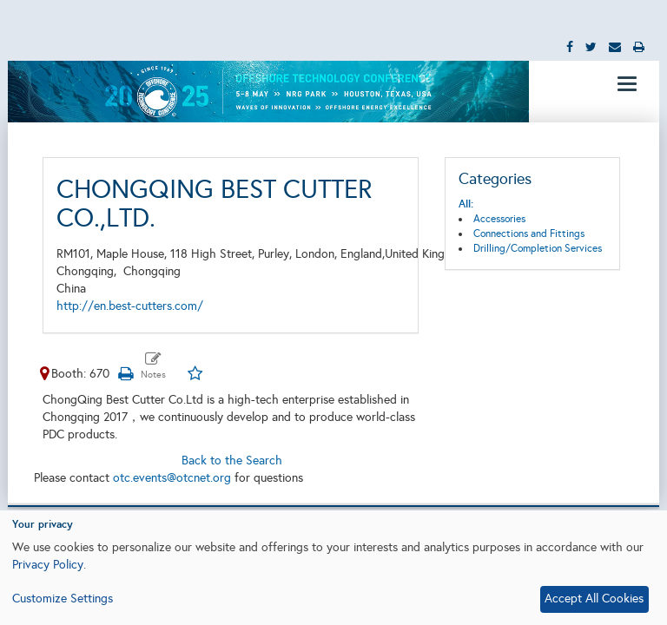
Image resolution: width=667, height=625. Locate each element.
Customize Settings (62, 598)
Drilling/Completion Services (537, 248)
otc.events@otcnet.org (172, 477)
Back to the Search (232, 460)
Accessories (499, 219)
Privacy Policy (47, 564)
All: (466, 204)
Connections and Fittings (528, 233)
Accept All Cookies (594, 598)
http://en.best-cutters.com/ (129, 306)
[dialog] (333, 567)
